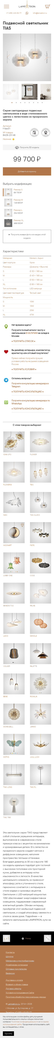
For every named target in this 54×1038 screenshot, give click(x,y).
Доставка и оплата (14, 980)
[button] (8, 57)
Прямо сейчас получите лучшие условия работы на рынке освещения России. (30, 361)
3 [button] (20, 102)
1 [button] (12, 102)
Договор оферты (13, 988)
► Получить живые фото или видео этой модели (27, 236)
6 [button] (33, 102)
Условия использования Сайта (20, 993)
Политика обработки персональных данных (26, 997)
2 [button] (16, 102)
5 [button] (29, 102)
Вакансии (10, 973)
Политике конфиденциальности (24, 1022)
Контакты (10, 952)
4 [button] (24, 102)
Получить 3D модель (27, 147)
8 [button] (42, 102)
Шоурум (9, 956)
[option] (27, 57)
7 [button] (37, 102)
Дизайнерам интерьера (17, 965)
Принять (8, 1033)
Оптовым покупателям (16, 969)
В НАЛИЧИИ (31, 333)
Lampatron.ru (14, 1004)
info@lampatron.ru (40, 13)
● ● (28, 391)
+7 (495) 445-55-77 (13, 13)
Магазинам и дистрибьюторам (20, 961)
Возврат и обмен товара (17, 984)
